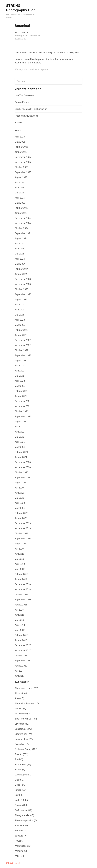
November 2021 (23, 406)
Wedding (19, 851)
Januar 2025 (21, 213)
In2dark (18, 122)
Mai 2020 (19, 498)
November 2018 (23, 589)
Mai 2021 (19, 437)
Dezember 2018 (23, 584)
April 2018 (20, 625)
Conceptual (20, 729)
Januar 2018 (21, 640)
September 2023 (23, 294)
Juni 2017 (19, 676)
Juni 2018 (19, 615)
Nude (17, 800)
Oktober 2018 (21, 594)
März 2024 (20, 264)
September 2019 (23, 538)
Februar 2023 (21, 330)
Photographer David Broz (27, 35)
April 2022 (20, 381)
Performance (21, 810)
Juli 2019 (19, 549)
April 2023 (20, 320)
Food (17, 759)
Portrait (18, 825)
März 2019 (20, 569)
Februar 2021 (21, 452)
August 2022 (21, 360)
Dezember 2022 (23, 340)
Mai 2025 (19, 192)
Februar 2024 (21, 269)
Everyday (19, 744)
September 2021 (23, 416)
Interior (18, 769)
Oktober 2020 (21, 472)
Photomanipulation (24, 820)
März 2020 (20, 508)
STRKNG (9, 863)
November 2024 (23, 223)
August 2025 (21, 177)
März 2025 (20, 203)
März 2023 (20, 325)
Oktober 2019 (21, 533)
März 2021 (20, 447)
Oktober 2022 (21, 350)
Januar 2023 (21, 335)
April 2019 (20, 564)
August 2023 (21, 299)
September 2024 (23, 233)
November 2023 (23, 284)
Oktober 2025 (21, 167)
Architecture (21, 713)
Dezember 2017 (23, 645)
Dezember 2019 (23, 523)
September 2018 (23, 599)
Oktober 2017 (21, 655)
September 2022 (23, 355)
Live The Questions (24, 95)
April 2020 (20, 503)
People (18, 805)
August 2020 (21, 482)
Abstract (19, 693)
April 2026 (20, 137)
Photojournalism (23, 815)
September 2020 (23, 477)
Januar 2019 (21, 579)
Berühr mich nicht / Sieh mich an (31, 109)
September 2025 (23, 172)
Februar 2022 (21, 391)
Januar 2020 (21, 518)
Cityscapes (20, 724)
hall (27, 69)
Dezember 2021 (23, 401)
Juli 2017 (19, 671)
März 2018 (20, 630)
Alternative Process (24, 703)
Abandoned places (24, 688)
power (45, 69)
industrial (35, 69)
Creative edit (21, 734)
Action (18, 698)
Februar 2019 (21, 574)
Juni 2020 (19, 493)
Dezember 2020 (23, 462)
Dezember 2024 (23, 218)
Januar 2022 (21, 396)
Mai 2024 (19, 254)
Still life (18, 830)
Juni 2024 (19, 248)
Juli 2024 (19, 243)
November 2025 (23, 162)
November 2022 (23, 345)
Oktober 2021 (21, 411)
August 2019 (21, 543)
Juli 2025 (19, 182)
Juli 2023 (19, 304)
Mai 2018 (19, 620)
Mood (17, 785)
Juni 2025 (19, 187)
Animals (19, 708)
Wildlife (18, 856)
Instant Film (20, 764)
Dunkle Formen (22, 102)
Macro (18, 780)
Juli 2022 (19, 365)
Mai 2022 (19, 376)
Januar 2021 (21, 457)
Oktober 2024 (21, 228)
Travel (18, 841)
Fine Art (18, 754)
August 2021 (21, 421)
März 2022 (20, 386)
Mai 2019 (19, 559)
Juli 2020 (19, 487)
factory (19, 69)
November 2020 (23, 467)
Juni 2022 (19, 370)
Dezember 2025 (23, 157)
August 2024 (21, 238)
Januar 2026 (21, 152)
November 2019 (23, 528)
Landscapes (21, 774)
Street (18, 836)
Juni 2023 (19, 309)
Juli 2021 (19, 426)
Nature (18, 790)
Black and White (23, 719)
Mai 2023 (19, 315)
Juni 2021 (19, 432)
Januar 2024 (21, 274)
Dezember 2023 (23, 279)
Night (17, 795)
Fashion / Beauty (23, 749)
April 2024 (20, 259)
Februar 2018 (21, 635)
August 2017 (21, 666)
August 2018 (21, 604)
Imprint (17, 863)
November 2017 (23, 650)
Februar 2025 (21, 208)
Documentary (21, 739)
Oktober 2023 (21, 289)
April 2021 (20, 442)
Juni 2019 (19, 554)
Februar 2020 (21, 513)
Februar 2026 (21, 147)
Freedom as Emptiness (26, 116)
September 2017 (23, 660)
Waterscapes (21, 846)
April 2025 (20, 198)
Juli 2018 (19, 610)
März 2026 (20, 142)
